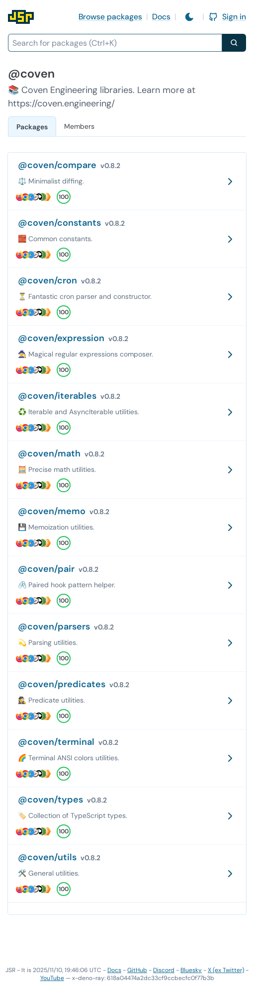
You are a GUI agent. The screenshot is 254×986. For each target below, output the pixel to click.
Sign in (227, 16)
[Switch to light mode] (189, 17)
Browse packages (110, 16)
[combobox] (115, 43)
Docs (161, 16)
